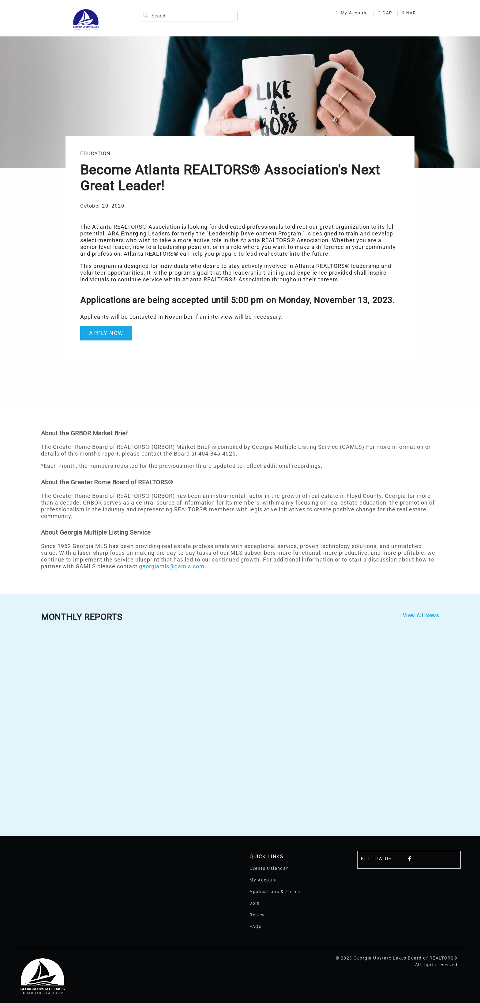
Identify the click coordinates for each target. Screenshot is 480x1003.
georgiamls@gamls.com (171, 566)
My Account (352, 12)
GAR (385, 12)
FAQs (255, 926)
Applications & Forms (274, 891)
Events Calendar (268, 868)
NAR (409, 12)
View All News (421, 615)
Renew (257, 914)
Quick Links (266, 856)
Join (254, 903)
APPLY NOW (106, 333)
